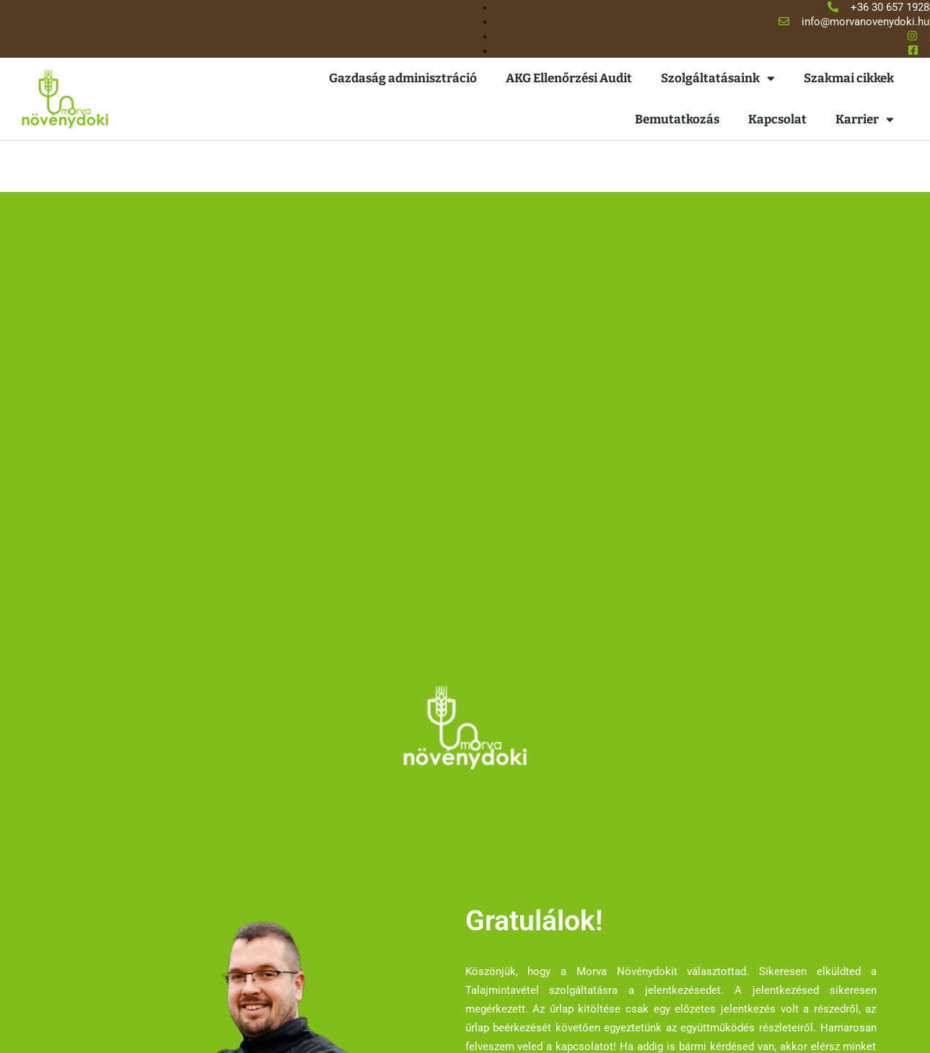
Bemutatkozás (677, 119)
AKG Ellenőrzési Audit (569, 78)
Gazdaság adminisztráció (403, 78)
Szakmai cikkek (849, 78)
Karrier (864, 119)
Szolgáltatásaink (718, 78)
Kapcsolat (777, 119)
